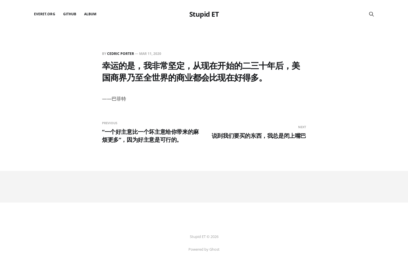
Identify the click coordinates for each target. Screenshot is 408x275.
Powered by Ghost (204, 249)
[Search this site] (371, 14)
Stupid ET (204, 14)
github (69, 14)
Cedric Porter (120, 53)
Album (90, 14)
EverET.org (44, 14)
